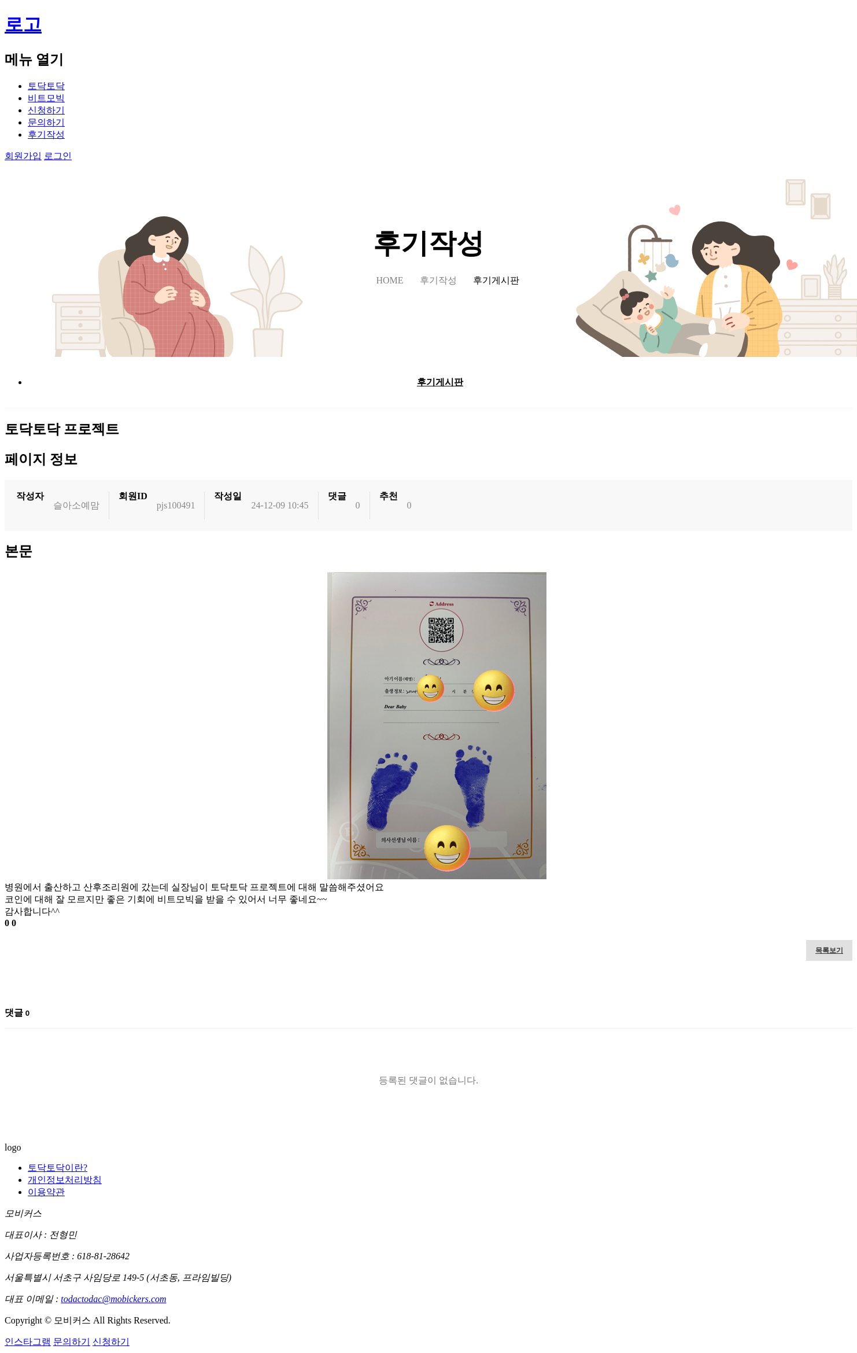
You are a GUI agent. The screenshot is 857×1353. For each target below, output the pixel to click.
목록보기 (829, 950)
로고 (23, 24)
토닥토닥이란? (57, 1168)
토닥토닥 (46, 86)
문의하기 (46, 122)
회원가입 (23, 156)
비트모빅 (46, 98)
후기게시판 (440, 382)
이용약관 (46, 1192)
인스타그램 (28, 1342)
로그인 (58, 156)
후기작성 (46, 134)
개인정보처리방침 (65, 1180)
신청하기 (46, 110)
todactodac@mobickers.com (113, 1299)
